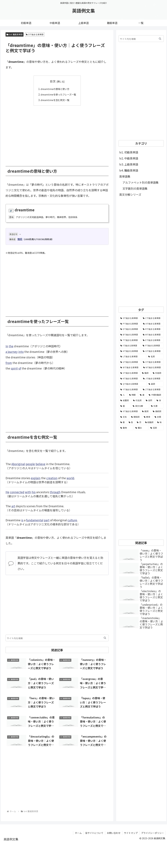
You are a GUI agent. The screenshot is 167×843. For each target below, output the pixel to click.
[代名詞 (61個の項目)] (138, 400)
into (21, 351)
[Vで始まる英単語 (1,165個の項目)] (129, 372)
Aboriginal (18, 464)
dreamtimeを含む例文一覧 (54, 100)
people (30, 464)
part (46, 520)
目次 (52, 81)
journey (13, 351)
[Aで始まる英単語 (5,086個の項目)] (152, 323)
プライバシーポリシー (152, 832)
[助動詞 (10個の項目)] (149, 422)
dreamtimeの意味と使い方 (54, 89)
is (22, 520)
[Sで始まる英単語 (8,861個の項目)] (130, 318)
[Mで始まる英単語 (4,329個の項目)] (152, 334)
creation (51, 478)
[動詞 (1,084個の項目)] (146, 372)
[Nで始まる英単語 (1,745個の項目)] (152, 367)
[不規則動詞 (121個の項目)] (155, 394)
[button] (105, 637)
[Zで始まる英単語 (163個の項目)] (152, 389)
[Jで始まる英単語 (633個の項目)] (152, 378)
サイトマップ (131, 832)
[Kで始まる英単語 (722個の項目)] (130, 378)
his (34, 492)
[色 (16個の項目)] (131, 422)
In (7, 346)
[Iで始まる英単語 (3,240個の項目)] (130, 345)
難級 (19, 239)
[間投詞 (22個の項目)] (136, 416)
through (55, 492)
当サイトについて (94, 832)
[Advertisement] (57, 133)
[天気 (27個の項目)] (124, 416)
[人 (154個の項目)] (123, 394)
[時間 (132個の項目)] (133, 394)
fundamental (34, 520)
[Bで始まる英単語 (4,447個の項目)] (130, 334)
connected (17, 492)
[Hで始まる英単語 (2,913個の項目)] (130, 351)
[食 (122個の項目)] (142, 394)
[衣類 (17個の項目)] (158, 416)
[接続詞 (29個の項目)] (157, 411)
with (28, 492)
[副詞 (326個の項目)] (155, 383)
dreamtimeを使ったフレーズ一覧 (58, 94)
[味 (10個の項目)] (159, 422)
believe (40, 464)
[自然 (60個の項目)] (149, 400)
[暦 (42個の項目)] (125, 405)
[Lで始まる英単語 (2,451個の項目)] (132, 356)
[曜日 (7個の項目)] (141, 427)
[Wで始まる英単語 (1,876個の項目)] (130, 367)
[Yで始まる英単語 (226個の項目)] (130, 389)
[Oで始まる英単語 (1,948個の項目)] (152, 362)
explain (35, 478)
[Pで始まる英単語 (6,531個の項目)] (130, 323)
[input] (57, 637)
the (11, 346)
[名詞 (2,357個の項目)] (155, 356)
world (70, 478)
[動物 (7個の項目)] (126, 427)
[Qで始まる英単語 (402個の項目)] (132, 383)
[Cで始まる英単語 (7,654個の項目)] (152, 318)
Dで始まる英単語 (34, 34)
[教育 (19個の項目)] (147, 416)
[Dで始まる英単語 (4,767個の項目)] (130, 329)
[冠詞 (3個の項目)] (156, 427)
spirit (14, 368)
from (9, 363)
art (13, 506)
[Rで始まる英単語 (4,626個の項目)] (152, 329)
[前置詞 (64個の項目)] (125, 400)
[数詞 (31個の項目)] (146, 411)
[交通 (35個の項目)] (156, 405)
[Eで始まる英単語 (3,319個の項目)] (152, 340)
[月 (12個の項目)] (139, 422)
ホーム (78, 832)
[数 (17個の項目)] (123, 422)
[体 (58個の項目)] (159, 400)
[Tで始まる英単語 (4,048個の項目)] (130, 340)
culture (72, 520)
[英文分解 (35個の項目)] (140, 405)
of (19, 368)
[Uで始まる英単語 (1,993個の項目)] (130, 362)
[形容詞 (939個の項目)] (157, 372)
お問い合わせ (114, 832)
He (7, 492)
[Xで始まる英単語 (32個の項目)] (129, 411)
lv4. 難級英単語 (15, 34)
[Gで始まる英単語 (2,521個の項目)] (152, 351)
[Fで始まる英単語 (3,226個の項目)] (152, 345)
